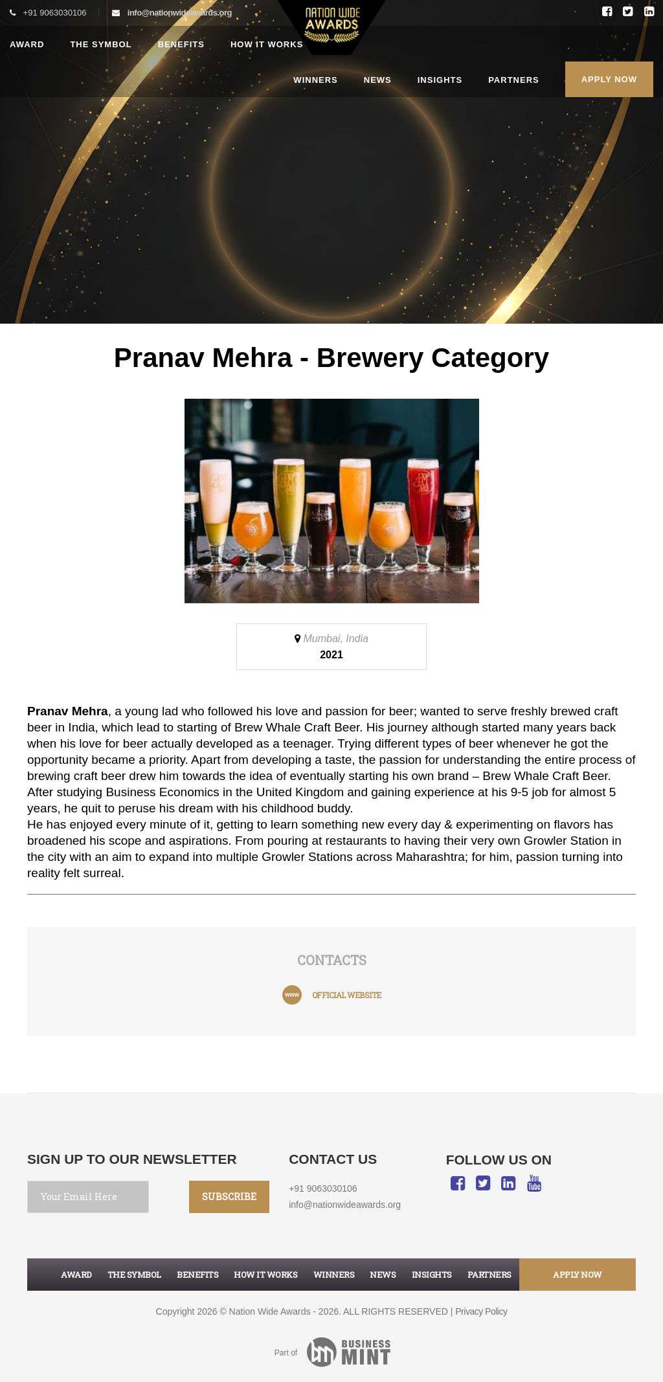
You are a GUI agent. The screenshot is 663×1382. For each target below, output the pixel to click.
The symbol (134, 1274)
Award (27, 44)
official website (346, 995)
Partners (513, 80)
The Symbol (100, 44)
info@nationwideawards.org (180, 12)
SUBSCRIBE (229, 1196)
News (378, 80)
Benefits (181, 44)
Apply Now (609, 79)
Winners (315, 80)
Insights (440, 80)
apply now (577, 1274)
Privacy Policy (481, 1311)
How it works (266, 44)
